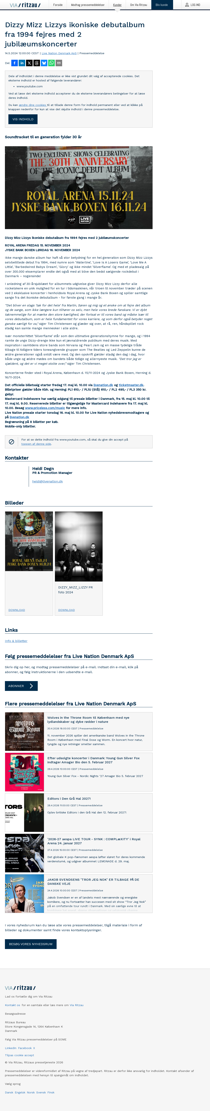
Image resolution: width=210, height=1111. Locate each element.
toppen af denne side (36, 443)
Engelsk (20, 1092)
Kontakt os (12, 1005)
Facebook (25, 1048)
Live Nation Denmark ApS (59, 53)
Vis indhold (23, 119)
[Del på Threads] (36, 63)
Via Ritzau (76, 1005)
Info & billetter (16, 641)
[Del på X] (29, 63)
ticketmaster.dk (131, 385)
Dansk (9, 1092)
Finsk (50, 1092)
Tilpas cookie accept (19, 1055)
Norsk (31, 1092)
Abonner (21, 686)
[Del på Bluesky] (44, 63)
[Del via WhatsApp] (51, 63)
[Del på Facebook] (14, 63)
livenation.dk (103, 385)
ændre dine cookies (33, 105)
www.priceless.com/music (45, 408)
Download (16, 610)
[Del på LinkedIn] (22, 63)
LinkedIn (10, 1048)
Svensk (41, 1092)
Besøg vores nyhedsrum (30, 944)
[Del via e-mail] (59, 63)
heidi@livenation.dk (47, 481)
